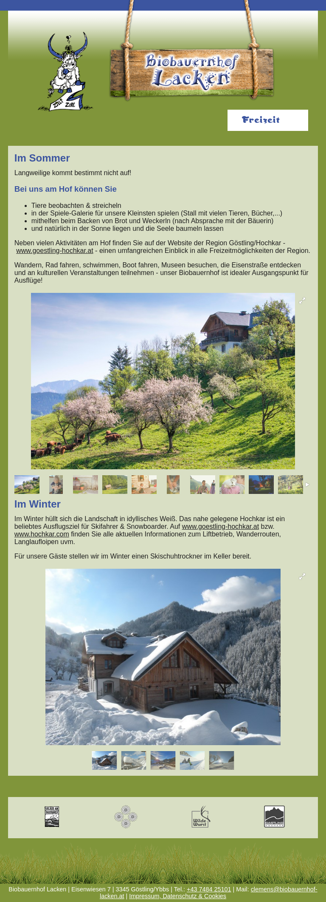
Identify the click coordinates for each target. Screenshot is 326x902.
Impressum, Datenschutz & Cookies (177, 896)
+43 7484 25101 (209, 889)
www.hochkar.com (41, 534)
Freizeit (261, 120)
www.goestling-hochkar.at (54, 250)
